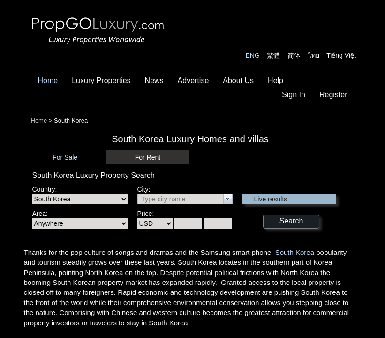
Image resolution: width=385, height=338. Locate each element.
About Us (238, 80)
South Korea (294, 252)
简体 (294, 55)
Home (48, 80)
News (154, 80)
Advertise (193, 80)
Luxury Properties (101, 80)
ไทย (313, 55)
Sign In (293, 95)
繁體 (273, 55)
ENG (253, 55)
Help (275, 80)
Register (333, 95)
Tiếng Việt (341, 55)
